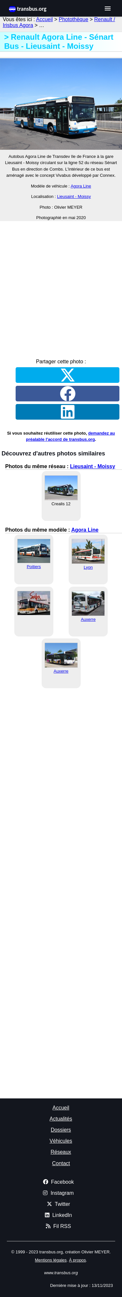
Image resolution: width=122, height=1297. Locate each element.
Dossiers (61, 1130)
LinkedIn (58, 1215)
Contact (61, 1163)
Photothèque (73, 19)
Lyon (88, 567)
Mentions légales (51, 1260)
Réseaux (60, 1152)
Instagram (58, 1193)
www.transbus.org (61, 1272)
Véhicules (60, 1141)
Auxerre (88, 619)
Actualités (60, 1119)
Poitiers (34, 566)
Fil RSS (58, 1226)
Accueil (44, 19)
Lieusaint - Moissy (74, 196)
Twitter (58, 1204)
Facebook (58, 1182)
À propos (77, 1260)
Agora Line (81, 186)
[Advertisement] (61, 287)
